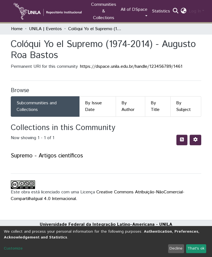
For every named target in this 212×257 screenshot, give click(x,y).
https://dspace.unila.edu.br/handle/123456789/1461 (131, 66)
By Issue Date (93, 106)
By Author (127, 106)
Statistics (161, 11)
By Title (155, 106)
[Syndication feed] (181, 140)
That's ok (196, 248)
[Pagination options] (195, 140)
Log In (195, 11)
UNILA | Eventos (45, 29)
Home (17, 29)
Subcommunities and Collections (37, 106)
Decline (175, 248)
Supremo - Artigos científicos (47, 156)
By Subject (183, 106)
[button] (183, 11)
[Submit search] (175, 11)
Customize (13, 248)
